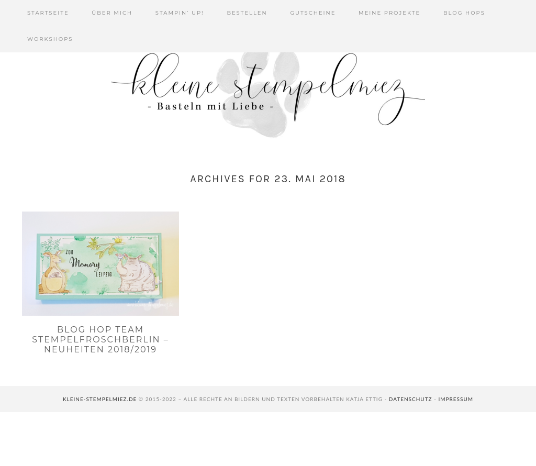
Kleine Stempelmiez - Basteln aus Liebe (268, 89)
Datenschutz (410, 399)
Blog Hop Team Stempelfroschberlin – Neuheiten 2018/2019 (100, 339)
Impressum (455, 399)
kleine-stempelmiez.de (100, 399)
